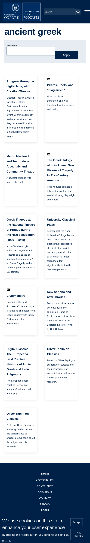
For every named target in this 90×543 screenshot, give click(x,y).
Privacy (45, 504)
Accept (77, 522)
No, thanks (78, 534)
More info (6, 541)
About (45, 474)
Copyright (45, 492)
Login (45, 510)
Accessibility (45, 480)
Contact (45, 498)
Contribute (45, 486)
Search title (11, 45)
